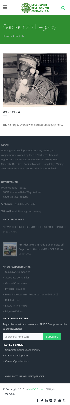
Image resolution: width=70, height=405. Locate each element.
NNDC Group (36, 389)
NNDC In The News (16, 307)
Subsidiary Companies (17, 273)
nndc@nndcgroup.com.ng (25, 211)
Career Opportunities (17, 361)
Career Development (17, 355)
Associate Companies (17, 279)
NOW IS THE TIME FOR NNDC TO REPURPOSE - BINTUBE (34, 225)
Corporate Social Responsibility (22, 350)
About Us (18, 36)
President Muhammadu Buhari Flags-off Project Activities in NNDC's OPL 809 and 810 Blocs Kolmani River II (41, 247)
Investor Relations (15, 290)
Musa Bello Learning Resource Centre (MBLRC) (31, 296)
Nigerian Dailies (14, 313)
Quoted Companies (16, 284)
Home (6, 36)
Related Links (12, 301)
